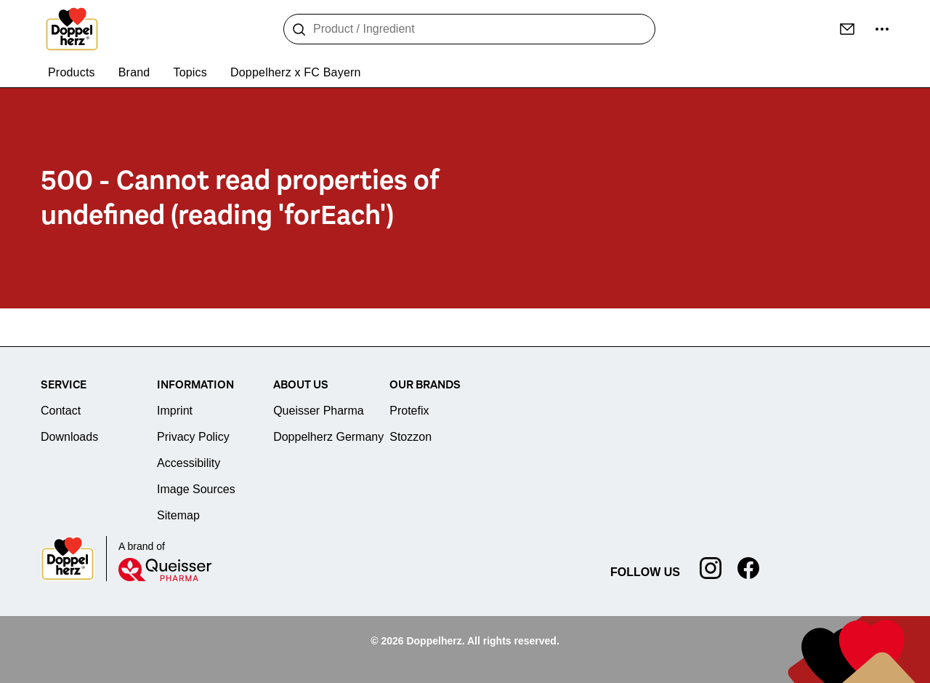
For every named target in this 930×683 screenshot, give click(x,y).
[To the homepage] (72, 29)
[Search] (299, 29)
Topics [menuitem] (190, 72)
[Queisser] (164, 569)
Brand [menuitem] (134, 72)
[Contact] (847, 29)
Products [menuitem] (71, 72)
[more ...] (882, 29)
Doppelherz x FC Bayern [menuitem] (295, 72)
